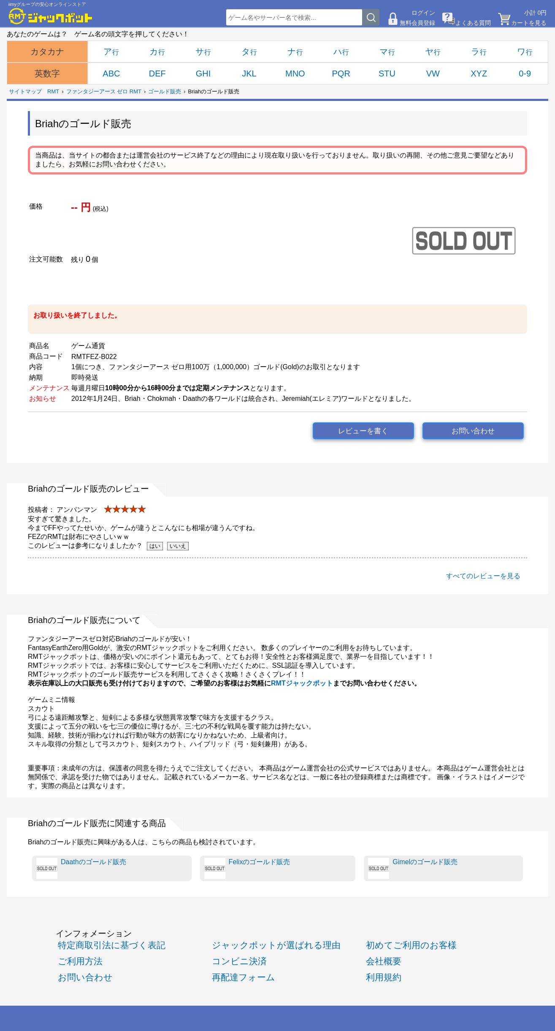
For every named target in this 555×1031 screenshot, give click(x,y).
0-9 (525, 73)
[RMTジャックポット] (50, 16)
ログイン (423, 13)
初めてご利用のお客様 (411, 945)
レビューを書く (363, 431)
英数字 (47, 73)
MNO (295, 73)
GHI (203, 73)
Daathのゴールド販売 (81, 868)
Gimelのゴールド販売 (413, 868)
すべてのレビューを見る (483, 575)
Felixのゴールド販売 (247, 868)
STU (387, 73)
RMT (53, 91)
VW (433, 73)
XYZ (479, 73)
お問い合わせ (473, 431)
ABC (111, 73)
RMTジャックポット (302, 683)
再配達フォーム (243, 977)
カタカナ (47, 51)
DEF (157, 73)
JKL (249, 73)
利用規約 (383, 977)
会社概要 (383, 961)
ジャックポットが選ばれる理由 (276, 945)
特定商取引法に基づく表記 (111, 945)
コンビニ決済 (239, 961)
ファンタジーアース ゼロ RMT (103, 91)
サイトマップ (25, 91)
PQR (341, 73)
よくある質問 (473, 23)
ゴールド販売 (164, 91)
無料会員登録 (417, 23)
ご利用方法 (80, 961)
